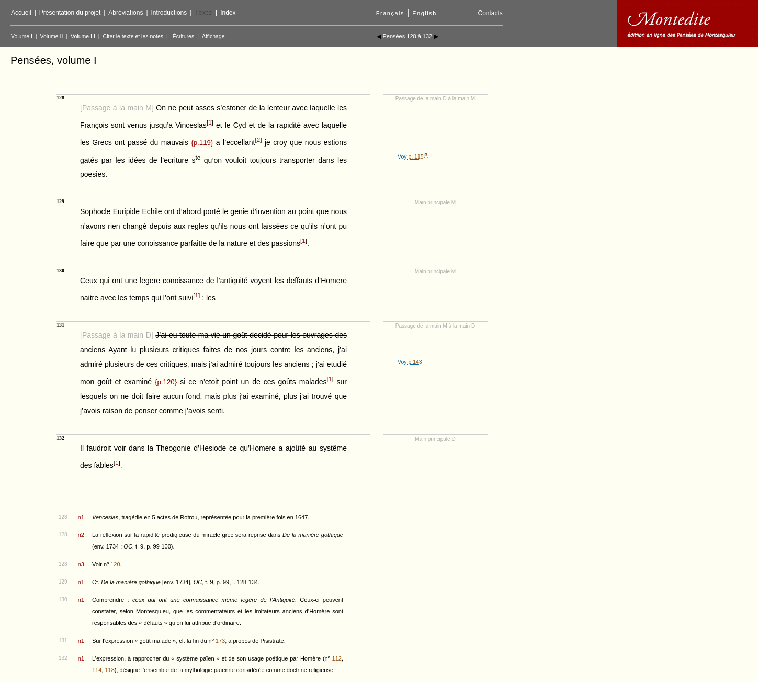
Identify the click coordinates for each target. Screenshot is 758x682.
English (424, 13)
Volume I (21, 36)
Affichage (213, 36)
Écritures (183, 36)
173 (220, 641)
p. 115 (415, 156)
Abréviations (125, 12)
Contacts (490, 13)
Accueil (21, 12)
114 (96, 670)
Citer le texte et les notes (133, 36)
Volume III (83, 36)
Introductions (169, 12)
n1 (81, 517)
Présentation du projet (69, 12)
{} (202, 143)
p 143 (415, 362)
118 (109, 670)
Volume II (51, 36)
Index (227, 12)
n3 (81, 564)
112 (337, 658)
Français (390, 13)
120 (115, 564)
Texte (203, 12)
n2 (81, 535)
